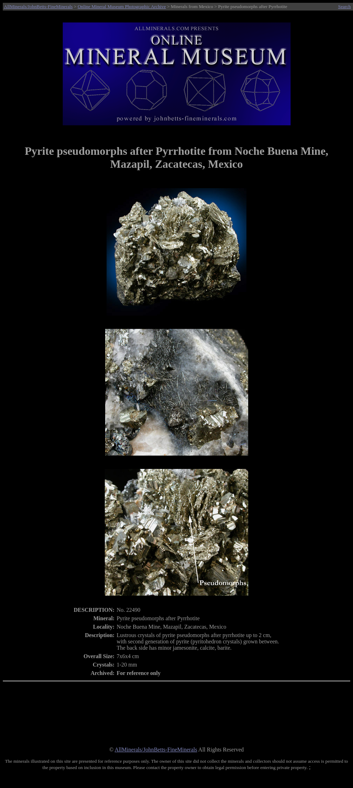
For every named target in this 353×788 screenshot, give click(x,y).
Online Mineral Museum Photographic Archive (121, 6)
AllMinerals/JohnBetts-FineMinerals (38, 6)
